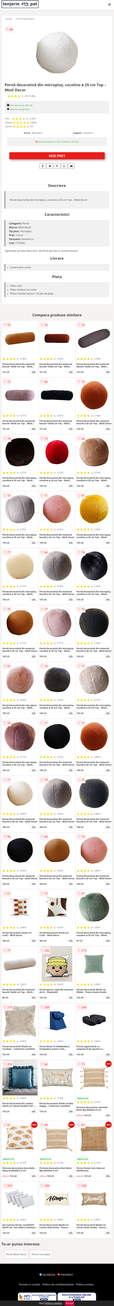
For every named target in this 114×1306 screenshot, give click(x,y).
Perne (9, 18)
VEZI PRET (57, 155)
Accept (70, 1303)
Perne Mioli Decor (25, 18)
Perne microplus (41, 1254)
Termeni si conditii (29, 1284)
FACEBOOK (47, 1274)
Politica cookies (85, 1284)
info (34, 371)
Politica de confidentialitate (58, 1284)
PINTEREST (65, 1274)
